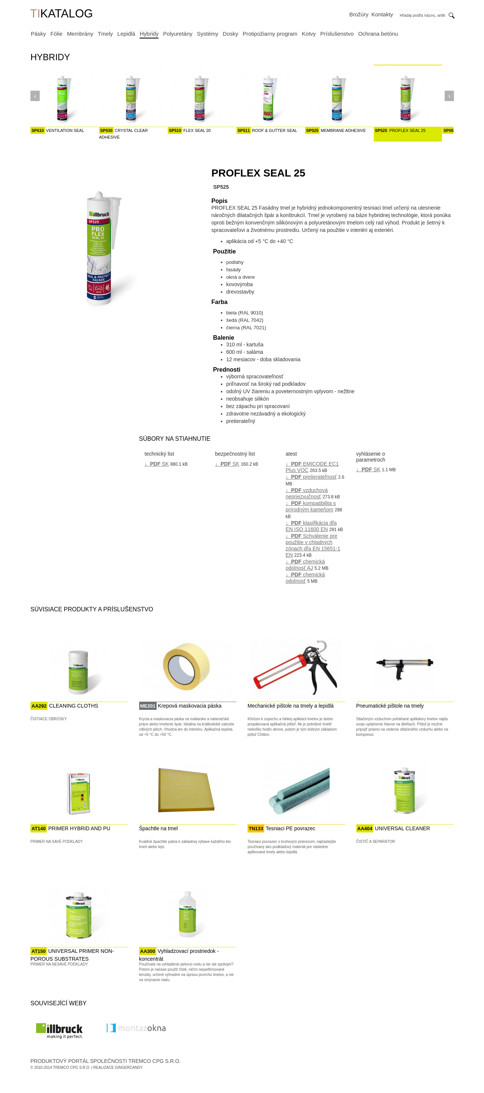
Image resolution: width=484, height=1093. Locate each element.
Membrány (80, 33)
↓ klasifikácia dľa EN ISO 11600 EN (311, 526)
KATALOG (61, 14)
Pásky (38, 33)
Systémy (208, 33)
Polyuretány (177, 33)
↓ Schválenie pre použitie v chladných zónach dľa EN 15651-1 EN (313, 545)
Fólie (56, 33)
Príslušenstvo (337, 33)
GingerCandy (129, 1067)
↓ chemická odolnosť (305, 578)
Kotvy (309, 33)
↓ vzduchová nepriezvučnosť (307, 493)
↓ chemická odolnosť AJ (305, 565)
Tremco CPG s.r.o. (72, 1067)
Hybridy (149, 33)
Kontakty (382, 14)
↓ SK (157, 464)
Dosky (230, 33)
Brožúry (359, 14)
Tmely (105, 33)
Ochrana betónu (378, 33)
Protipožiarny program (270, 33)
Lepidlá (126, 33)
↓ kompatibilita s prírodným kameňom (311, 506)
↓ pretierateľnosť (311, 477)
